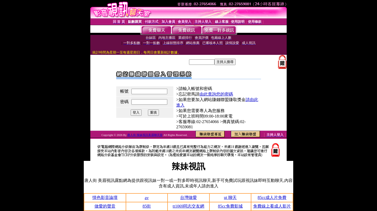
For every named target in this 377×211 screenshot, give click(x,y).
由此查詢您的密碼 (216, 94)
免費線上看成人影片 (272, 206)
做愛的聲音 (105, 206)
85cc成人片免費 (272, 197)
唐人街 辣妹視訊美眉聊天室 (145, 134)
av (147, 198)
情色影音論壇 (105, 197)
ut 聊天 (230, 197)
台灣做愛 (188, 197)
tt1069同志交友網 (188, 206)
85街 (146, 206)
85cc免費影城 (230, 206)
